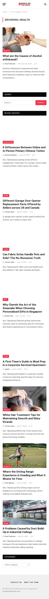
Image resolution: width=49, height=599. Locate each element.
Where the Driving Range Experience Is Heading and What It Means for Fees (24, 475)
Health (7, 51)
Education (8, 142)
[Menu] (4, 4)
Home (6, 195)
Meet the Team (31, 582)
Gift (5, 299)
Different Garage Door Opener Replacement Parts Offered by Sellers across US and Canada (22, 204)
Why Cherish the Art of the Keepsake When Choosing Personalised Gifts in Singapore (22, 308)
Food (6, 356)
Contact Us (16, 582)
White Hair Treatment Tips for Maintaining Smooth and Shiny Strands (21, 418)
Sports (7, 466)
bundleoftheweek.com (11, 591)
